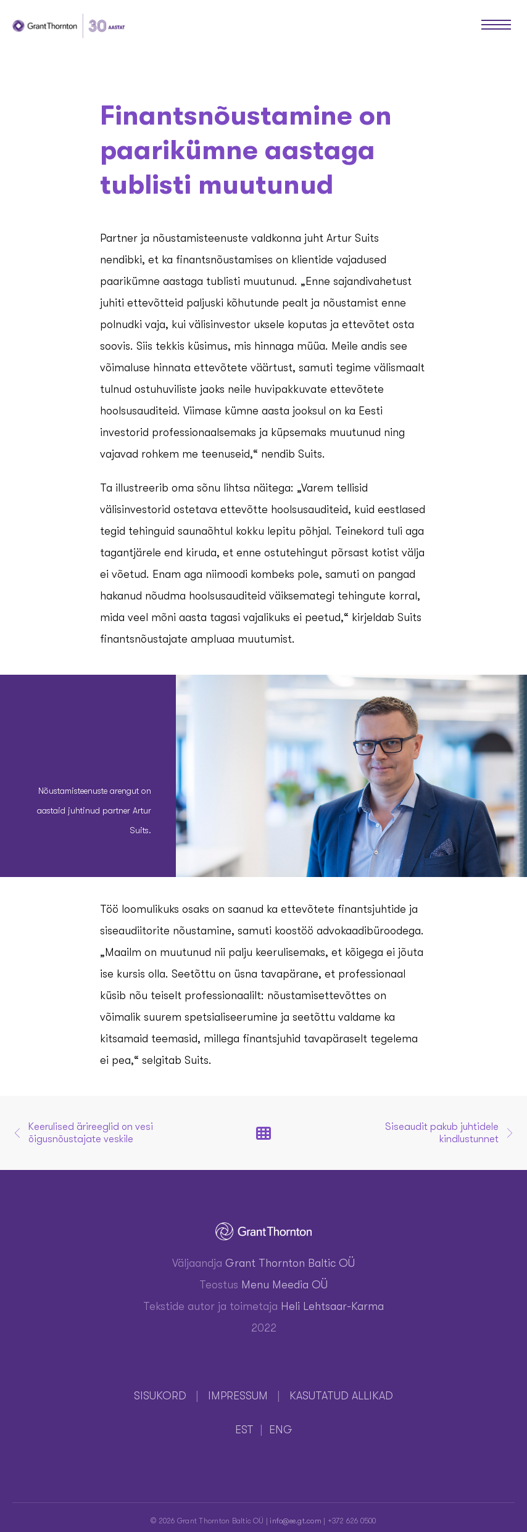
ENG (281, 1429)
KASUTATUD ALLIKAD (341, 1396)
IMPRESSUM (238, 1396)
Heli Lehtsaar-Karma (332, 1306)
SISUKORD (160, 1396)
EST (244, 1429)
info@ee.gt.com (295, 1521)
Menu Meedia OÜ (284, 1285)
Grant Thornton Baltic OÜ (290, 1263)
